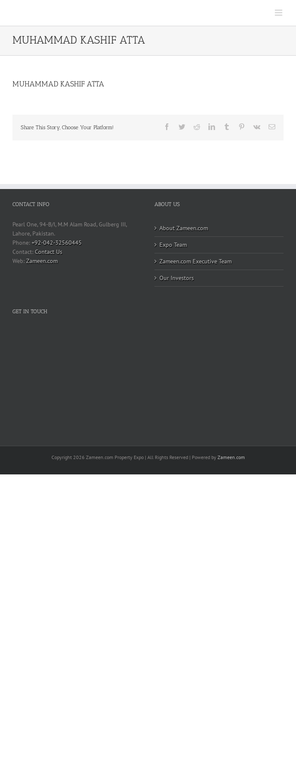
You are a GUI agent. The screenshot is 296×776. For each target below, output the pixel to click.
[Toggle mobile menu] (279, 12)
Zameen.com (42, 261)
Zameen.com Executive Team (195, 261)
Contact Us (48, 251)
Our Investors (176, 278)
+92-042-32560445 (57, 242)
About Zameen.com (183, 228)
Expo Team (173, 244)
